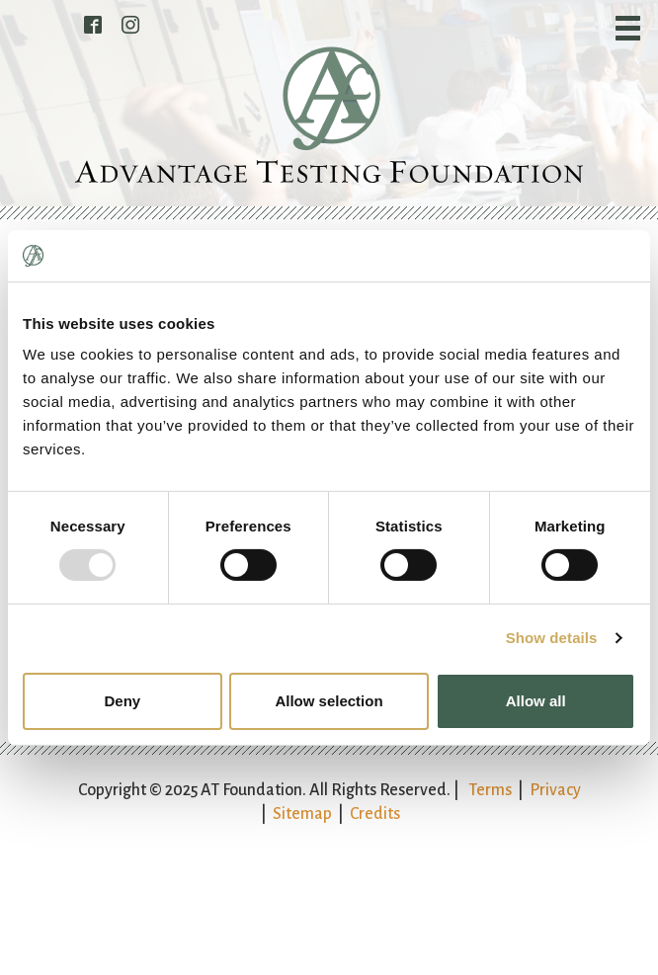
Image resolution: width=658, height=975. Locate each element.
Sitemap (302, 814)
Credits (375, 814)
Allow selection (328, 700)
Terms (490, 790)
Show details (552, 637)
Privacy (555, 790)
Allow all (536, 700)
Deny (122, 700)
